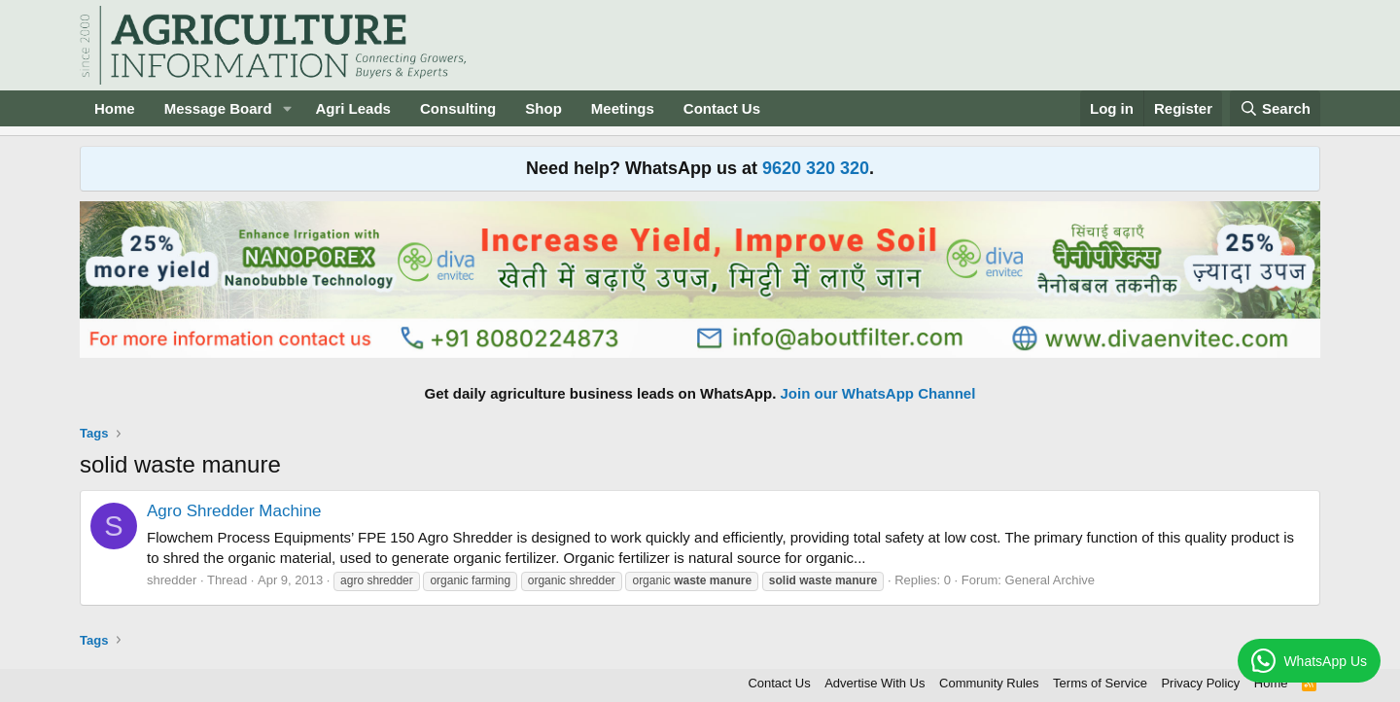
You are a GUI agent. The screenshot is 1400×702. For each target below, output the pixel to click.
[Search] (1275, 108)
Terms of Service (1100, 683)
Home (114, 108)
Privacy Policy (1200, 683)
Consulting (458, 108)
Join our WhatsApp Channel (878, 393)
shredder (171, 580)
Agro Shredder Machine (234, 511)
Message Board (218, 108)
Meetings (622, 108)
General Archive (1050, 580)
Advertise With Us (874, 683)
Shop (543, 108)
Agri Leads (353, 108)
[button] (286, 108)
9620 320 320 (815, 168)
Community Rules (989, 683)
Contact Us (721, 108)
